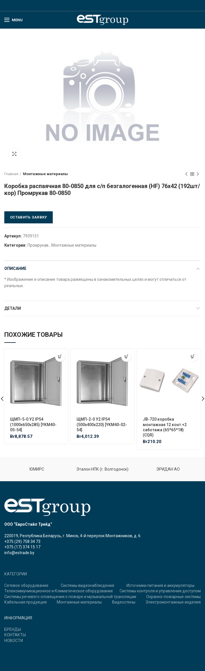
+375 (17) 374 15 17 (22, 547)
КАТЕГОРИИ (15, 574)
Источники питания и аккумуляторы (160, 585)
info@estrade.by (19, 552)
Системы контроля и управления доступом (160, 591)
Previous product (186, 174)
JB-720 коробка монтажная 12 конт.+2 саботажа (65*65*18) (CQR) (165, 427)
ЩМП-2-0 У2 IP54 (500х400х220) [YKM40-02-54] (102, 424)
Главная (11, 174)
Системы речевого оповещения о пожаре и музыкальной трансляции (70, 596)
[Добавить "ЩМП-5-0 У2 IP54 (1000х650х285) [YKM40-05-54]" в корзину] (60, 357)
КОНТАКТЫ (15, 635)
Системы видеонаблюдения (87, 585)
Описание (15, 268)
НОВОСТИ (13, 640)
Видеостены (123, 602)
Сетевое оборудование (26, 585)
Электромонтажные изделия (173, 602)
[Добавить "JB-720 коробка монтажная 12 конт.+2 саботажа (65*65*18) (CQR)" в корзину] (193, 357)
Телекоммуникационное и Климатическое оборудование (58, 591)
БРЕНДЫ (12, 629)
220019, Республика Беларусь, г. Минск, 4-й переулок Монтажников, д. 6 (72, 535)
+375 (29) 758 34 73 (22, 541)
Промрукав (38, 245)
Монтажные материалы (45, 174)
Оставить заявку (28, 217)
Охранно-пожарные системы (173, 596)
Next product (198, 174)
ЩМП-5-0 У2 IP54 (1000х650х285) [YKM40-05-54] (33, 424)
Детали (12, 308)
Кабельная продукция (25, 602)
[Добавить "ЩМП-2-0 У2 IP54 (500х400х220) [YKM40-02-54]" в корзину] (126, 357)
